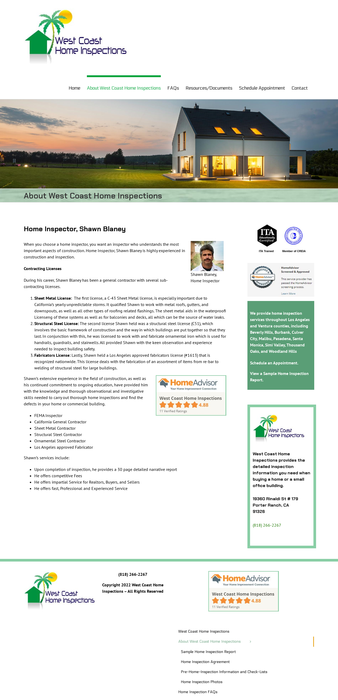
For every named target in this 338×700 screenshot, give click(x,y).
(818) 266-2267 (267, 525)
